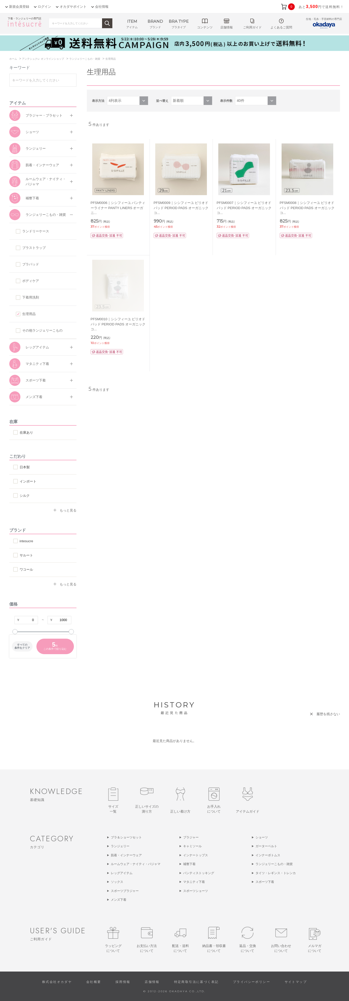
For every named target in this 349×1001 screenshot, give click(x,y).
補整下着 (32, 198)
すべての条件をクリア (22, 646)
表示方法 (98, 101)
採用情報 (122, 982)
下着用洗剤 (30, 297)
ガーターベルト (266, 846)
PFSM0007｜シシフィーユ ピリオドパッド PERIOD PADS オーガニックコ (244, 208)
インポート (28, 481)
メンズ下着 (34, 397)
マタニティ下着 (37, 364)
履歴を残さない (328, 714)
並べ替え (162, 101)
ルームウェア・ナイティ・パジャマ (46, 181)
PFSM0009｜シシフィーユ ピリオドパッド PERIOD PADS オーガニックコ (181, 208)
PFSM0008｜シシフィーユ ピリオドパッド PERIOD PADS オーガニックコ (307, 208)
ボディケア (30, 281)
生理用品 (29, 314)
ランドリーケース (35, 231)
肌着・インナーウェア (42, 165)
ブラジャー (191, 837)
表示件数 (226, 101)
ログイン (44, 7)
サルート (26, 555)
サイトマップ (296, 982)
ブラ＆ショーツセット (126, 837)
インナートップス (195, 855)
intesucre (26, 541)
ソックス (117, 882)
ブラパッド (30, 264)
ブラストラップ (34, 248)
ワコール (26, 569)
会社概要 (93, 982)
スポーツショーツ (195, 891)
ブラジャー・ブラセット (44, 115)
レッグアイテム (37, 347)
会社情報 (101, 7)
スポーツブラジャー (125, 891)
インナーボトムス (267, 855)
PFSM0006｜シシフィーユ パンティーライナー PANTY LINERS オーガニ (118, 208)
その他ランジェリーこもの (42, 330)
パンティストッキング (198, 873)
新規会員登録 (19, 7)
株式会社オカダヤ (57, 982)
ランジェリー (36, 148)
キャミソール (192, 846)
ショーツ (32, 132)
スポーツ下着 (36, 380)
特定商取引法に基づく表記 (196, 982)
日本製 (25, 467)
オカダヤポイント (73, 7)
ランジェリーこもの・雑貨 (46, 215)
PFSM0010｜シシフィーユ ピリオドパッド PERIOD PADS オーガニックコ (118, 324)
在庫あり (26, 432)
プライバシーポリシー (251, 982)
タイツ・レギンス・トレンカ (275, 873)
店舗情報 (152, 982)
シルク (25, 496)
